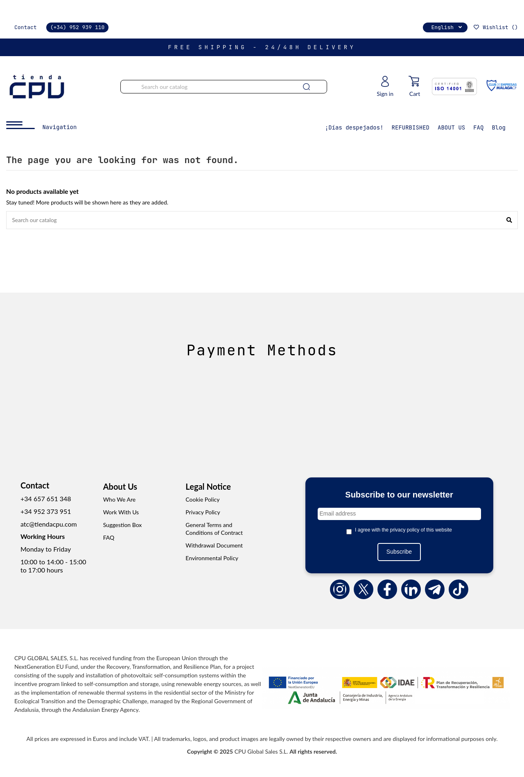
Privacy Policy (202, 512)
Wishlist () (495, 27)
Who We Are (119, 500)
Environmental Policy (211, 558)
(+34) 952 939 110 (77, 27)
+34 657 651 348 (45, 499)
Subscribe (399, 552)
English (447, 27)
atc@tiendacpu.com (48, 524)
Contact (25, 27)
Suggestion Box (122, 525)
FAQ (109, 537)
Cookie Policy (202, 500)
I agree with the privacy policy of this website (403, 530)
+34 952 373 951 (45, 512)
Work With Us (121, 512)
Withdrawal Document (214, 546)
